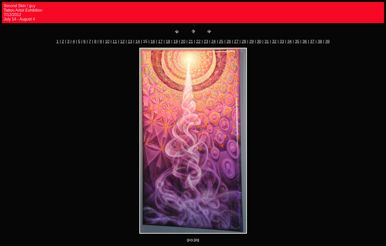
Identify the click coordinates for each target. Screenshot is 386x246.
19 (175, 41)
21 (191, 41)
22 (198, 41)
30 (259, 41)
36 (305, 41)
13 (130, 41)
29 (251, 41)
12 (122, 41)
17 (160, 41)
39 (327, 41)
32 (274, 41)
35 (297, 41)
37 (312, 41)
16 (153, 41)
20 (183, 41)
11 (115, 41)
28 (244, 41)
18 (168, 41)
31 (266, 41)
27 (236, 41)
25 (221, 41)
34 (289, 41)
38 (320, 41)
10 (107, 41)
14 (137, 41)
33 (282, 41)
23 (206, 41)
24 (213, 41)
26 (228, 41)
